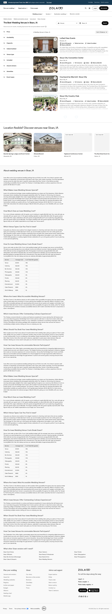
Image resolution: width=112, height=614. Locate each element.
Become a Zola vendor (33, 577)
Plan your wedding (10, 8)
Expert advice (23, 8)
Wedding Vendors (8, 19)
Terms (10, 608)
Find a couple (34, 8)
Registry (6, 582)
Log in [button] (95, 8)
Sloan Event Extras (9, 552)
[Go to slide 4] (47, 51)
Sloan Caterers (43, 552)
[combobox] (90, 23)
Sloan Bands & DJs (44, 557)
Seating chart (8, 593)
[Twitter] (83, 597)
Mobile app (7, 596)
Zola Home (96, 2)
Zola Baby (90, 2)
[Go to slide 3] (45, 51)
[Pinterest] (81, 597)
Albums (6, 590)
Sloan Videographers (80, 554)
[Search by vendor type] (67, 23)
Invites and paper (9, 585)
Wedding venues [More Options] (37, 14)
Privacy (5, 608)
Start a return (53, 582)
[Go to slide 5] (48, 51)
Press (27, 588)
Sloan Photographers (80, 557)
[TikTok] (87, 597)
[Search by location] (90, 23)
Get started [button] (104, 8)
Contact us (52, 588)
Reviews (28, 580)
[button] (77, 23)
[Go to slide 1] (42, 51)
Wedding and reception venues (21, 19)
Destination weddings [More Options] (60, 14)
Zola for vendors (104, 2)
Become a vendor (75, 14)
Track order (52, 580)
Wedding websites (9, 580)
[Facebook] (79, 597)
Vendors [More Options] (48, 14)
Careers (28, 585)
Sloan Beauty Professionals (46, 554)
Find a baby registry (85, 584)
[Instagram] (85, 597)
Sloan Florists (77, 552)
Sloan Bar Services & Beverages (12, 557)
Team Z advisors (54, 590)
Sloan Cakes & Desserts (10, 559)
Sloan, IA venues (41, 19)
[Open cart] (89, 8)
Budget (6, 588)
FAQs (50, 577)
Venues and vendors (10, 574)
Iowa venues (33, 19)
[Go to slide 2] (44, 51)
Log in (81, 579)
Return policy (53, 585)
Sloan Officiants (8, 554)
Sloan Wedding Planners (45, 559)
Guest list (6, 577)
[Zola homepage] (56, 8)
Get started (83, 590)
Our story (29, 574)
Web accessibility (35, 608)
